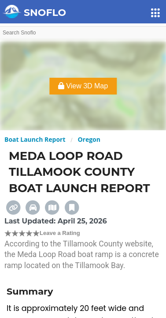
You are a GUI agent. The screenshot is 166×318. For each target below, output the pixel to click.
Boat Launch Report (35, 139)
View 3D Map (83, 86)
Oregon (88, 139)
